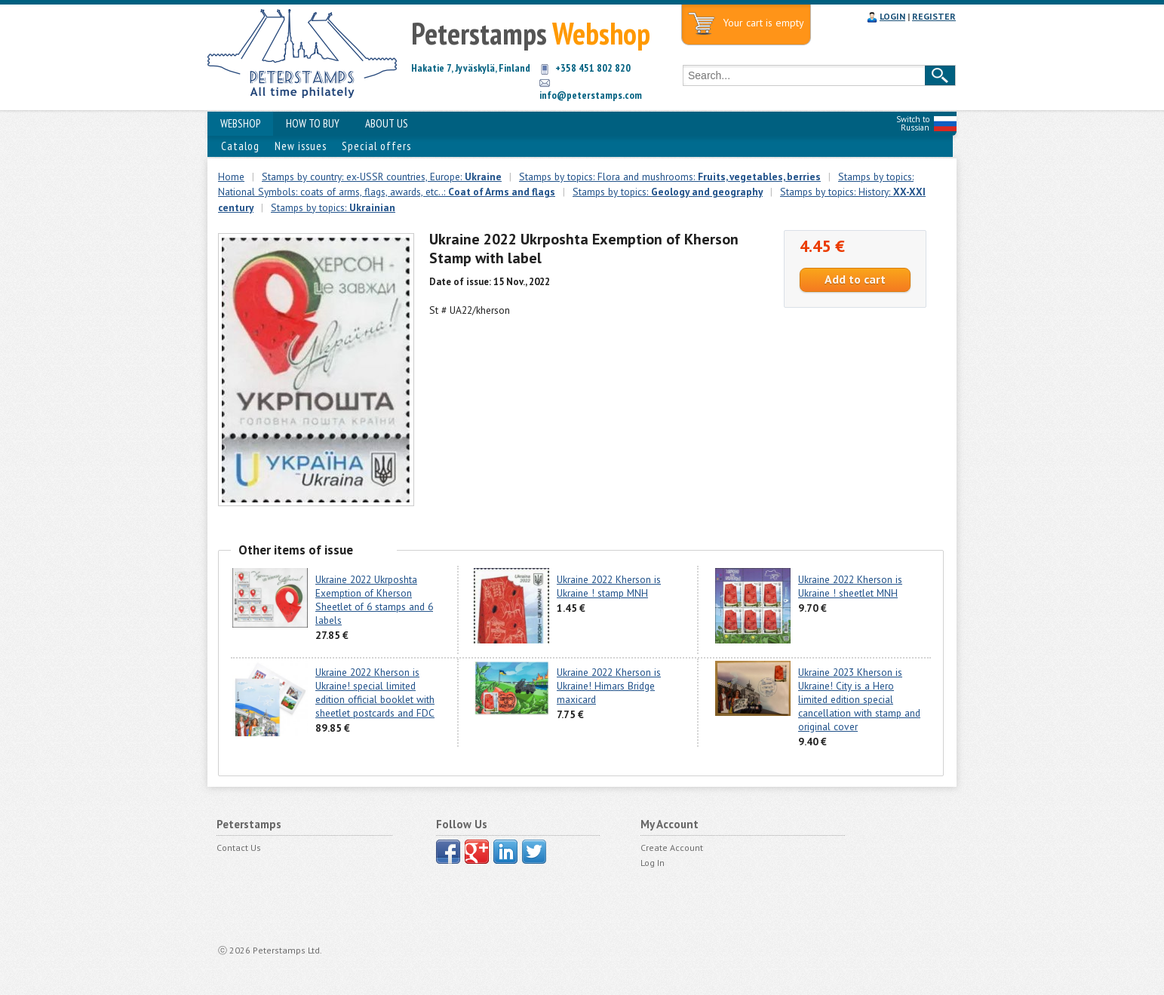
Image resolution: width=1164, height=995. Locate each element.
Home (231, 176)
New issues (301, 146)
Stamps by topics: (668, 191)
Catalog (240, 146)
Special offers (376, 146)
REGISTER (934, 16)
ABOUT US (386, 123)
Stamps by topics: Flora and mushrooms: (670, 176)
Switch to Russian (912, 123)
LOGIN (892, 16)
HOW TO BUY (312, 123)
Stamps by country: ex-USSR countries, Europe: (382, 176)
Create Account (671, 847)
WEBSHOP (240, 123)
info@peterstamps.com (590, 95)
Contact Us (239, 847)
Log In (652, 862)
